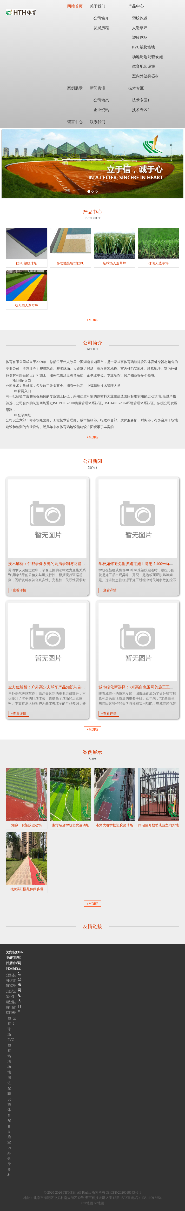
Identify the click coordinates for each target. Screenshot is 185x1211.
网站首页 (75, 6)
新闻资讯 (12, 960)
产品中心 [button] (136, 6)
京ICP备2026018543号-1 (123, 1192)
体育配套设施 (143, 66)
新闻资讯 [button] (97, 88)
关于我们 (6, 960)
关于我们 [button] (97, 6)
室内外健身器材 (145, 76)
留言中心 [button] (75, 122)
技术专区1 (140, 100)
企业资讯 (101, 110)
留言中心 (15, 960)
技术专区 (13, 960)
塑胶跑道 (139, 18)
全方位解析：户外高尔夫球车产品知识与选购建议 (50, 687)
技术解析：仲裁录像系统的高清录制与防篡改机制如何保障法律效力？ (68, 564)
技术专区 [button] (136, 88)
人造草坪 (139, 28)
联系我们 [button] (97, 122)
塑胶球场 (139, 37)
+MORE (92, 320)
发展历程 (101, 28)
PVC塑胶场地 (143, 47)
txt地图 (99, 1203)
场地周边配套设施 (147, 57)
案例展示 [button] (75, 88)
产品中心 (8, 960)
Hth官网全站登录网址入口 (19, 979)
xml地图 (87, 1203)
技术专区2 (140, 110)
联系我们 (17, 960)
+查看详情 (18, 590)
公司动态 (101, 100)
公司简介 (101, 18)
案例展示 (10, 960)
